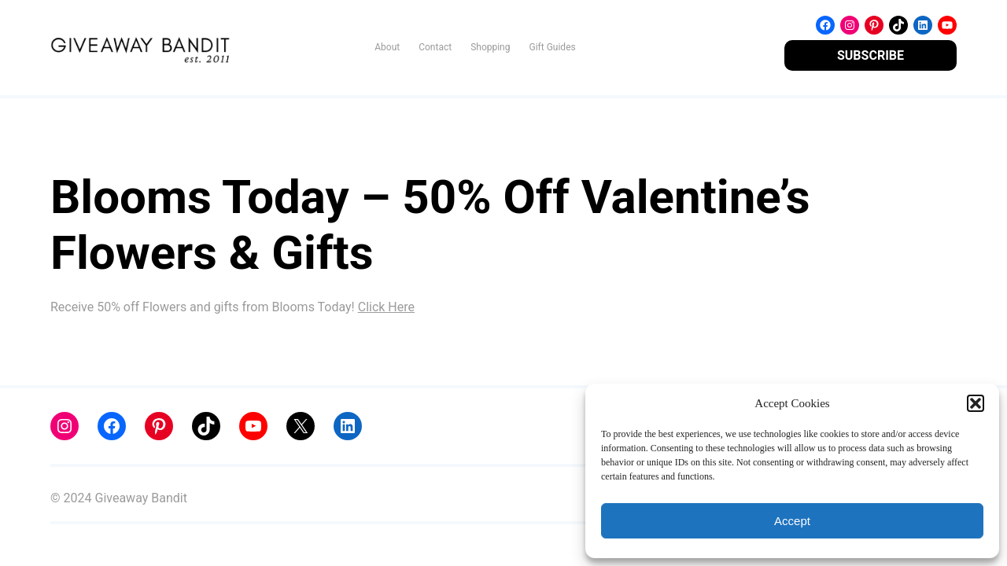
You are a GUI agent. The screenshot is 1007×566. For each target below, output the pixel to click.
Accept (792, 520)
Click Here (386, 307)
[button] (975, 403)
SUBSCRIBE (870, 55)
